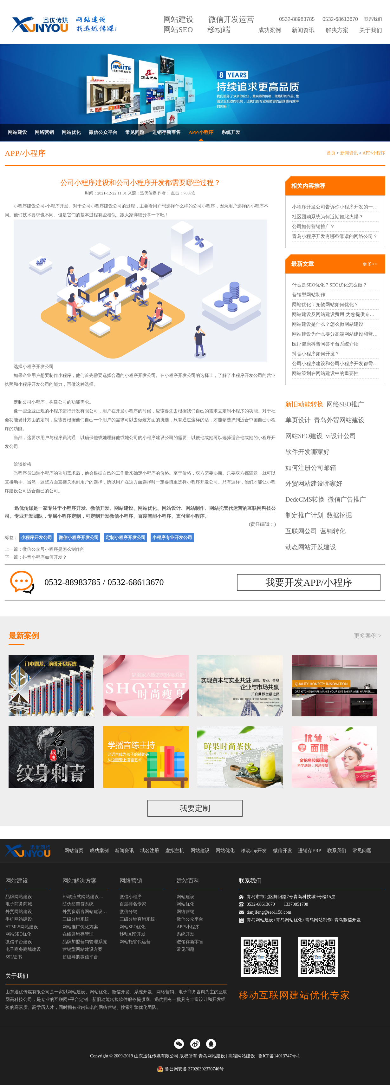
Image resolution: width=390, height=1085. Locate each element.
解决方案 (337, 30)
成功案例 (269, 30)
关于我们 (370, 30)
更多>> (369, 263)
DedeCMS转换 (305, 499)
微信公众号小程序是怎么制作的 (54, 549)
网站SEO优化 (18, 934)
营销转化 (333, 531)
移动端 (218, 29)
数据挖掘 (339, 515)
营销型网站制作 (308, 294)
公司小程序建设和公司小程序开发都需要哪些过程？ (335, 363)
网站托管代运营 (226, 508)
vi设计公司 (341, 435)
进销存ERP (309, 850)
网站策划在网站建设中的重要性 (325, 373)
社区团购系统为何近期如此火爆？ (327, 216)
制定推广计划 (304, 515)
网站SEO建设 (304, 435)
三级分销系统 (75, 919)
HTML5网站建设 (21, 926)
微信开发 (99, 508)
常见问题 (134, 132)
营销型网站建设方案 (82, 949)
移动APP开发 (133, 934)
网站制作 (195, 508)
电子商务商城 (18, 904)
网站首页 (73, 850)
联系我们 (373, 19)
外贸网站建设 (18, 911)
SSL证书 (13, 957)
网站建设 (178, 19)
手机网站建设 (18, 919)
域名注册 (149, 850)
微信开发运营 (231, 19)
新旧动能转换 (304, 404)
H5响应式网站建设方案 (84, 896)
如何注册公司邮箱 (310, 467)
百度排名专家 (133, 904)
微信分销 (128, 911)
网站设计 (171, 508)
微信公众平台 (103, 132)
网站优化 (71, 132)
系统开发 (230, 132)
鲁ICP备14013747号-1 (279, 1056)
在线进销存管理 (78, 934)
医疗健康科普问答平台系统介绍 (325, 343)
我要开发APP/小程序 (308, 582)
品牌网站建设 (18, 896)
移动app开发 (254, 850)
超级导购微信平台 (80, 957)
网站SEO (178, 29)
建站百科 (188, 881)
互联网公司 (301, 531)
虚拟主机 (174, 850)
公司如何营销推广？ (313, 226)
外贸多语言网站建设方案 (84, 911)
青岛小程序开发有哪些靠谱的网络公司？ (335, 236)
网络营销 (44, 132)
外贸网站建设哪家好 (313, 483)
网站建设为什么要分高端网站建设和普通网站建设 (335, 334)
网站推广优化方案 (80, 926)
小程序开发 (57, 206)
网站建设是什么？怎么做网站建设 (327, 324)
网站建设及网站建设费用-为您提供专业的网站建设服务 (335, 314)
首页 (331, 153)
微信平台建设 (18, 941)
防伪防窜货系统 (78, 904)
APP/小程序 (201, 132)
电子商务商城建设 (23, 949)
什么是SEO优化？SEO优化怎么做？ (329, 284)
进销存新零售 (166, 132)
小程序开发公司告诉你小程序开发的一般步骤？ (335, 206)
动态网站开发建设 (310, 546)
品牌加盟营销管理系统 (84, 941)
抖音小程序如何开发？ (45, 557)
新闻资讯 (303, 30)
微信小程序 (131, 896)
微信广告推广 (347, 499)
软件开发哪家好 (307, 451)
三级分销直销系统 (137, 919)
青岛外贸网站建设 (339, 420)
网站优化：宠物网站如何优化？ (325, 304)
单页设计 (298, 420)
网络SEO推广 (345, 404)
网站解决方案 (79, 881)
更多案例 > (367, 636)
